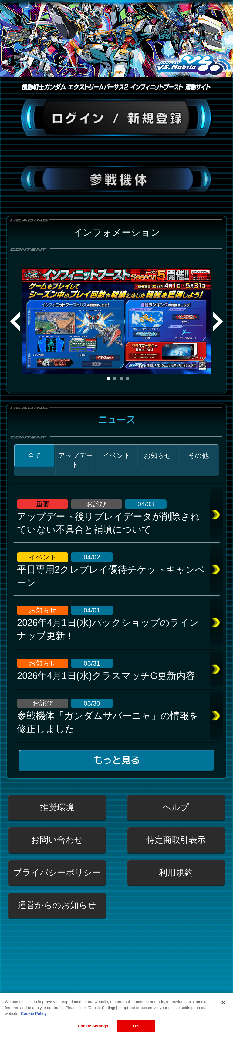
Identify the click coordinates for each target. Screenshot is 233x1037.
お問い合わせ (57, 839)
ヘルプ (176, 807)
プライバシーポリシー (57, 872)
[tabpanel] (116, 321)
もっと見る (116, 760)
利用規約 (176, 872)
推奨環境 (57, 807)
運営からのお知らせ (57, 905)
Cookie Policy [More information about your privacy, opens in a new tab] (34, 1019)
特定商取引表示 (176, 839)
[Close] (223, 1008)
